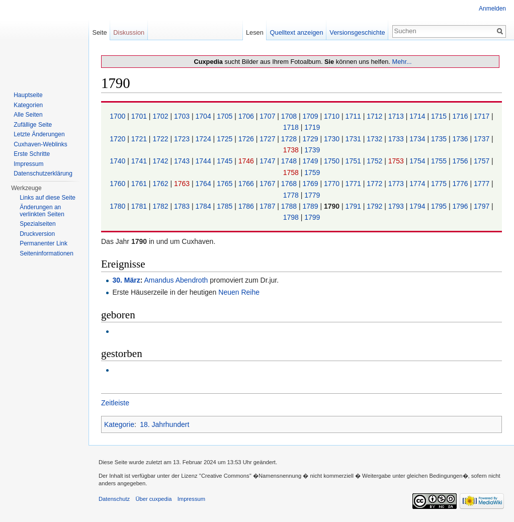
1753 (397, 161)
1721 (140, 139)
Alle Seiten (28, 114)
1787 (268, 206)
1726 (247, 139)
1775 (440, 184)
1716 (461, 116)
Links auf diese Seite (47, 197)
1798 (292, 217)
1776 (461, 184)
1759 (312, 172)
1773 (397, 184)
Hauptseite (28, 95)
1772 (375, 184)
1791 (354, 206)
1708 (290, 116)
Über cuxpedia (153, 499)
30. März (126, 280)
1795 (440, 206)
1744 (204, 161)
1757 (482, 161)
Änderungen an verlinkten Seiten (42, 211)
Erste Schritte (32, 153)
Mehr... (401, 61)
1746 (247, 161)
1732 (375, 139)
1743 (183, 161)
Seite (99, 32)
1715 (440, 116)
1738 (292, 150)
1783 (183, 206)
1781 (140, 206)
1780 (118, 206)
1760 (118, 184)
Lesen (255, 32)
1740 (118, 161)
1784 (204, 206)
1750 (332, 161)
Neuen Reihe (239, 292)
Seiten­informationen (46, 253)
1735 (440, 139)
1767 (268, 184)
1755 (440, 161)
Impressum (28, 163)
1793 (397, 206)
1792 (375, 206)
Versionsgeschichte (357, 32)
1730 (332, 139)
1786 (247, 206)
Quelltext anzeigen (296, 32)
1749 (311, 161)
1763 (183, 184)
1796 (461, 206)
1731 (354, 139)
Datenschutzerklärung (43, 173)
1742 (161, 161)
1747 (268, 161)
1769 (311, 184)
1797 (482, 206)
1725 (225, 139)
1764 (204, 184)
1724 (204, 139)
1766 (247, 184)
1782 (161, 206)
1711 (354, 116)
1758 (292, 172)
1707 (268, 116)
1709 (311, 116)
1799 (312, 217)
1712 (375, 116)
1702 (161, 116)
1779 (312, 195)
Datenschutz (114, 499)
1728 (290, 139)
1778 (292, 195)
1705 (225, 116)
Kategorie (119, 424)
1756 (461, 161)
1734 (418, 139)
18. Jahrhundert (164, 424)
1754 (418, 161)
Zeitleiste (115, 403)
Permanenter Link (43, 243)
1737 (482, 139)
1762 (161, 184)
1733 (397, 139)
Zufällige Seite (33, 124)
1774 (418, 184)
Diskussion (128, 32)
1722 (161, 139)
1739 (312, 150)
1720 (118, 139)
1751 (354, 161)
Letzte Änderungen (39, 134)
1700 (118, 116)
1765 (225, 184)
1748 (290, 161)
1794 (418, 206)
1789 (311, 206)
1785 (225, 206)
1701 (140, 116)
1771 (354, 184)
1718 (292, 127)
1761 (140, 184)
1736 (461, 139)
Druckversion (37, 233)
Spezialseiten (37, 223)
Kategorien (28, 105)
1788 (290, 206)
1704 (204, 116)
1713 (397, 116)
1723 (183, 139)
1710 (332, 116)
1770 (332, 184)
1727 (268, 139)
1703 (183, 116)
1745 (225, 161)
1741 (140, 161)
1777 (482, 184)
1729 (311, 139)
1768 (290, 184)
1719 (312, 127)
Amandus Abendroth (176, 280)
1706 (247, 116)
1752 (375, 161)
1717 (482, 116)
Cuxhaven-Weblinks (40, 144)
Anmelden (492, 8)
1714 (418, 116)
